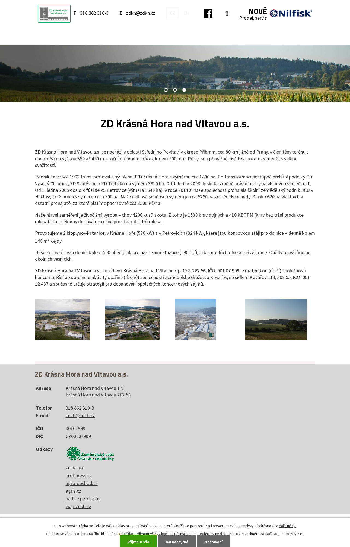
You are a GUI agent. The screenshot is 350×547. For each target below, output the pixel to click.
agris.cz (73, 491)
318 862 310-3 (94, 13)
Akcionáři (281, 35)
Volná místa (249, 35)
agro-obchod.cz (82, 483)
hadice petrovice (82, 498)
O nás (113, 35)
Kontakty (193, 35)
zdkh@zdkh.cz (140, 13)
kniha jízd (75, 467)
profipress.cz (79, 475)
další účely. (287, 525)
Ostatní (219, 35)
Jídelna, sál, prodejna (151, 35)
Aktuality (89, 35)
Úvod (65, 35)
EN (186, 13)
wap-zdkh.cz (78, 506)
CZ (172, 13)
